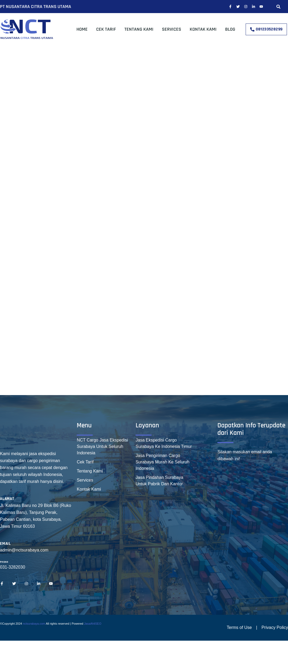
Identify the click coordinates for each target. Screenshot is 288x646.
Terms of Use (239, 627)
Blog (230, 29)
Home (82, 29)
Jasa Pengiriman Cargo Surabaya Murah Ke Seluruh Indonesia (162, 462)
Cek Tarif (106, 29)
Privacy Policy (274, 627)
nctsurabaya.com (34, 623)
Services (171, 29)
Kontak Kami (203, 29)
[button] (278, 6)
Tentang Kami (138, 29)
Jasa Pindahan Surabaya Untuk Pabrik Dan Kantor (159, 480)
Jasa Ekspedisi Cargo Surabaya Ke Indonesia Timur (164, 443)
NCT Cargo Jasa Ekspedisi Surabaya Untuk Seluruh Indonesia (102, 446)
